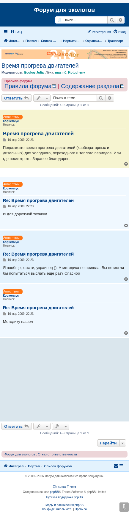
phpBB (54, 492)
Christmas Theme (64, 486)
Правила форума (27, 86)
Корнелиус (11, 121)
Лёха (49, 72)
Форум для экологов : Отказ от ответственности (40, 454)
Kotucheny (76, 72)
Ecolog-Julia (33, 72)
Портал (31, 41)
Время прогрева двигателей (40, 65)
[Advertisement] (64, 379)
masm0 (60, 72)
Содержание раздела (90, 86)
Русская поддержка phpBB (64, 497)
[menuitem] (16, 31)
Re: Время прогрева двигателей (38, 200)
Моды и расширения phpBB (64, 505)
